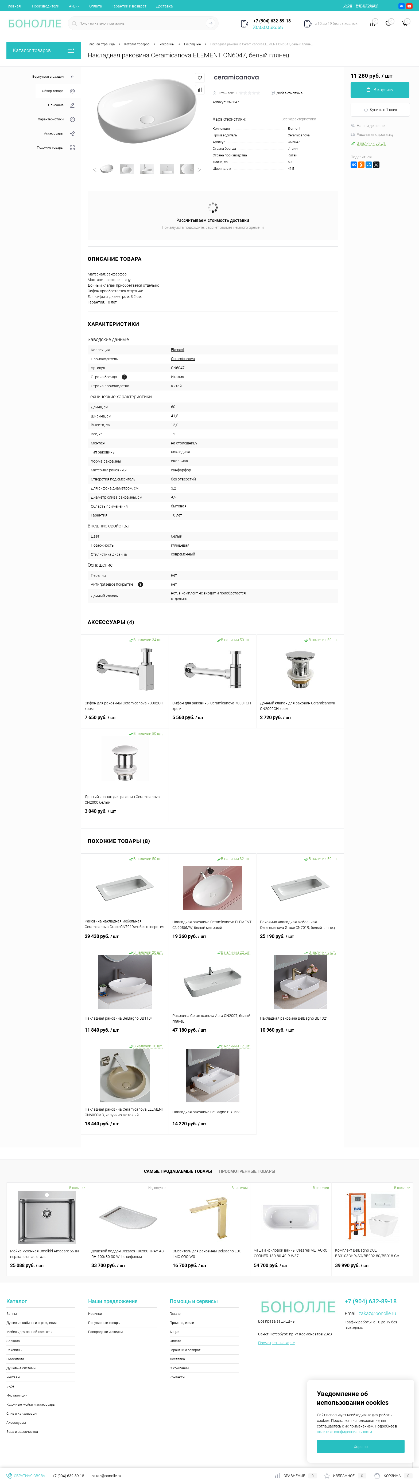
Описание (61, 105)
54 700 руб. (271, 1265)
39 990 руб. (352, 1265)
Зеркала (13, 1341)
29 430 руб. (125, 939)
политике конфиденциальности (344, 1432)
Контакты (177, 1377)
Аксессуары (59, 133)
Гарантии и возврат (129, 6)
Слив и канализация (22, 1413)
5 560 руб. (212, 721)
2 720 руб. (300, 721)
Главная (13, 6)
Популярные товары (104, 1323)
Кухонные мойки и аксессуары (31, 1404)
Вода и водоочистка (22, 1432)
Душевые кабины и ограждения (31, 1323)
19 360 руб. (212, 939)
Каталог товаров (44, 50)
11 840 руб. (125, 1033)
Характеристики (56, 119)
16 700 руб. (190, 1265)
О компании (179, 1368)
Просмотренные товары (247, 1171)
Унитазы (13, 1377)
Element (294, 129)
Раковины (14, 1350)
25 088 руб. (27, 1265)
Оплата (95, 6)
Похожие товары (56, 147)
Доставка (164, 6)
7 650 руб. (125, 721)
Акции (74, 6)
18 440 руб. (125, 1127)
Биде (10, 1386)
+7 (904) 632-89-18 (68, 1476)
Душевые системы (21, 1368)
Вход (347, 5)
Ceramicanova (299, 135)
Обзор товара (58, 91)
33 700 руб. (108, 1265)
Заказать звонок (268, 26)
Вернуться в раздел (53, 77)
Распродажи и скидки (105, 1332)
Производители (45, 6)
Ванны (11, 1314)
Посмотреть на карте (276, 1343)
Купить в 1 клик (380, 110)
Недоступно (157, 1188)
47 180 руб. (212, 1033)
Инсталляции (16, 1395)
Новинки (95, 1314)
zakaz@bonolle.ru (377, 1313)
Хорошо (361, 1447)
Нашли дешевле (368, 126)
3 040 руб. (125, 814)
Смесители (15, 1359)
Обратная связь (25, 1476)
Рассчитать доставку (372, 134)
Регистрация (367, 5)
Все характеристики (298, 119)
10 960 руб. (300, 1033)
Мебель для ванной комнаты (29, 1332)
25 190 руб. (300, 939)
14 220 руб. (212, 1127)
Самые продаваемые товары (178, 1171)
